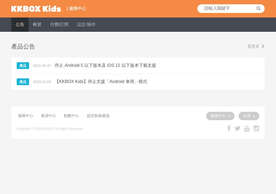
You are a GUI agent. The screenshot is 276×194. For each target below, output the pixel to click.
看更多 (256, 46)
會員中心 (48, 115)
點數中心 (71, 115)
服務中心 (25, 115)
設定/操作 (86, 24)
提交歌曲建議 (98, 115)
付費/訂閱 (59, 24)
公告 (20, 24)
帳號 (37, 24)
